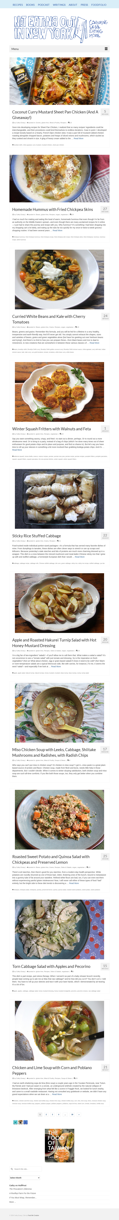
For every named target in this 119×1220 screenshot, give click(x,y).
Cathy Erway (20, 122)
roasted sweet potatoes (74, 890)
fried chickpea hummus (33, 237)
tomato (46, 352)
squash (14, 459)
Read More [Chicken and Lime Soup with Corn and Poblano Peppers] (57, 1094)
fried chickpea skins (77, 237)
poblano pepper (46, 1103)
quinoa (55, 890)
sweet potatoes (95, 890)
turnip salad (85, 673)
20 (77, 327)
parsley (39, 890)
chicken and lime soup (26, 1101)
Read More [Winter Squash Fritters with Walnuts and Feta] (17, 450)
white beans (70, 352)
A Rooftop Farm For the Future (22, 1193)
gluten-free (45, 122)
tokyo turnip (64, 673)
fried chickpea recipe (47, 237)
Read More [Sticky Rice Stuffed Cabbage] (80, 557)
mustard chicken (47, 145)
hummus (96, 237)
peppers (37, 1103)
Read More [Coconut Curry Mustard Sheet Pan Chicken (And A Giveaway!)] (78, 138)
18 (88, 867)
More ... (12, 1202)
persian (51, 456)
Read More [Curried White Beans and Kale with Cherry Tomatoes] (94, 343)
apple (15, 673)
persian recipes (79, 456)
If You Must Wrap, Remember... (23, 1198)
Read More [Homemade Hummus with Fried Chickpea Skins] (57, 230)
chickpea (16, 890)
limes (89, 1101)
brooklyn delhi (18, 145)
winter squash (58, 459)
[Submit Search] (11, 1169)
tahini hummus (21, 240)
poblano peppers (56, 1103)
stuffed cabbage (94, 563)
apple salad (21, 673)
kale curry (28, 352)
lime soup (84, 1101)
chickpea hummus (19, 237)
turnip (79, 673)
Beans (38, 214)
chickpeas (33, 890)
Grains (51, 327)
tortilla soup (100, 1103)
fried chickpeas (88, 237)
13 (70, 122)
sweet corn (81, 1103)
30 (72, 1115)
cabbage (16, 563)
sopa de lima (73, 1103)
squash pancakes (32, 459)
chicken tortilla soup (67, 1101)
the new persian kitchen (46, 459)
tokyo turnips (73, 673)
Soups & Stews (60, 760)
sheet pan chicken (58, 145)
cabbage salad (33, 991)
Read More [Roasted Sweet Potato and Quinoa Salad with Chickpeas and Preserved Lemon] (74, 883)
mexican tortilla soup (28, 1103)
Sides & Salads (56, 651)
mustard (57, 673)
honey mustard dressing (46, 991)
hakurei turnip (30, 673)
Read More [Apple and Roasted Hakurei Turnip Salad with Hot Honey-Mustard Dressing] (56, 666)
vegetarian (64, 214)
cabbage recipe (24, 563)
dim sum (58, 563)
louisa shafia (29, 456)
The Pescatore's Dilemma (20, 1189)
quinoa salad (62, 890)
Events (38, 122)
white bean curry (60, 352)
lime (79, 1101)
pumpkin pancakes (101, 456)
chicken (16, 1101)
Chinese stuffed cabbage (46, 563)
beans (15, 349)
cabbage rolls (34, 563)
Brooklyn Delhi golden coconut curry (52, 349)
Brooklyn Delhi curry (34, 349)
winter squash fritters (70, 459)
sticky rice (74, 563)
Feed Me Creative (33, 1215)
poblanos (65, 1103)
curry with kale (96, 349)
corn (75, 1101)
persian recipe (69, 456)
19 (61, 434)
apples (20, 991)
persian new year (59, 456)
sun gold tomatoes (37, 352)
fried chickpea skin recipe (62, 237)
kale (23, 352)
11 (59, 541)
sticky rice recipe (83, 563)
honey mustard (49, 673)
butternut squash (19, 456)
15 (78, 651)
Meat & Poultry (54, 122)
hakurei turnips (39, 673)
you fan (102, 563)
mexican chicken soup (98, 1101)
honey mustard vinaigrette (62, 991)
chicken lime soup (54, 1101)
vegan (58, 214)
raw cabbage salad (94, 991)
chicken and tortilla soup (41, 1101)
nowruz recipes (43, 456)
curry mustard (36, 145)
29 (72, 214)
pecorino (73, 991)
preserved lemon (47, 890)
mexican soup (16, 1103)
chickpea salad (24, 890)
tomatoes (52, 352)
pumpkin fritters (90, 456)
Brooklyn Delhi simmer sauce (73, 349)
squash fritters (22, 459)
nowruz (35, 456)
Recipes (63, 122)
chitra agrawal (27, 145)
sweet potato (86, 890)
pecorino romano (82, 991)
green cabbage (66, 563)
